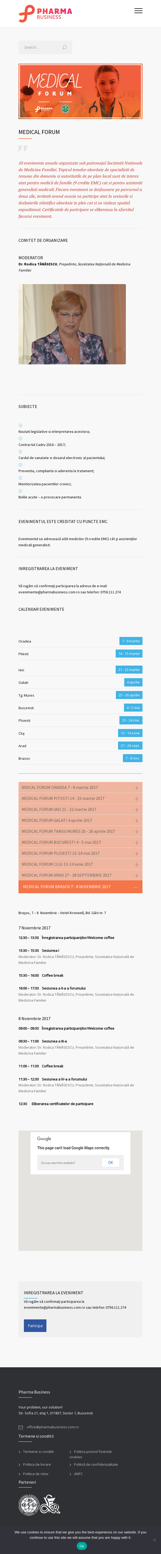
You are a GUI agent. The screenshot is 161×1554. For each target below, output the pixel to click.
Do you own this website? (58, 1163)
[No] (154, 1539)
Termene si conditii (38, 1451)
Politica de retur (36, 1473)
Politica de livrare (37, 1464)
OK (110, 1162)
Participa (35, 1325)
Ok (81, 1546)
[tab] (80, 787)
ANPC (78, 1473)
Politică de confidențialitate (96, 1464)
